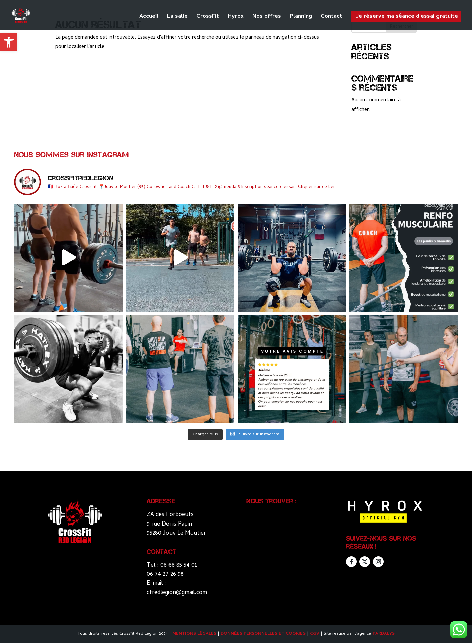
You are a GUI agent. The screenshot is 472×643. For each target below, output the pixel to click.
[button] (8, 42)
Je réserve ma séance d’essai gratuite (407, 16)
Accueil (148, 17)
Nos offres (266, 17)
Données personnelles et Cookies (263, 633)
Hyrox (236, 17)
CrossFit (207, 17)
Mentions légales (194, 633)
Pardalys (384, 633)
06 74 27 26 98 (165, 574)
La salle (177, 17)
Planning (301, 17)
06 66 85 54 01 (178, 565)
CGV (314, 633)
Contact (331, 17)
